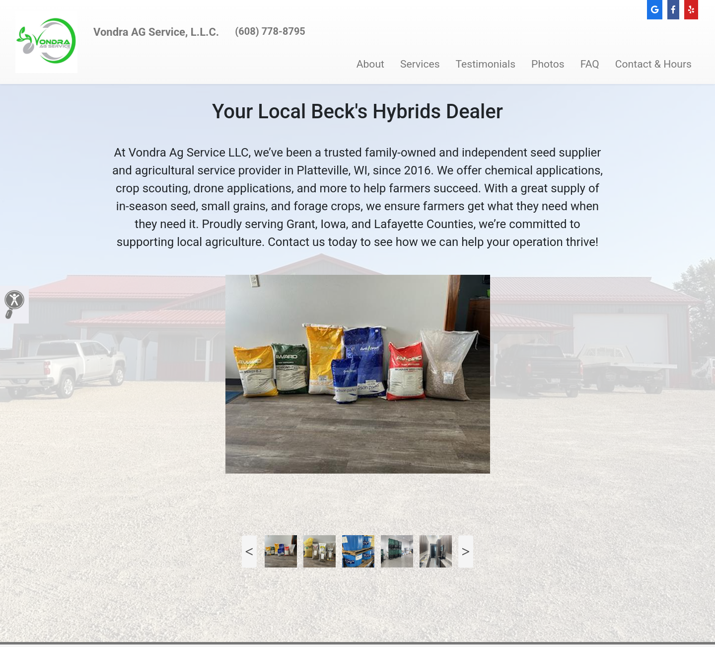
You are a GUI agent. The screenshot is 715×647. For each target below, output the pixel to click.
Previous (249, 551)
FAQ (589, 64)
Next (465, 551)
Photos (548, 64)
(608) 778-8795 (270, 31)
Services (420, 64)
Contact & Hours (653, 64)
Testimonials (486, 64)
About (370, 64)
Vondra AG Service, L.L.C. (156, 32)
